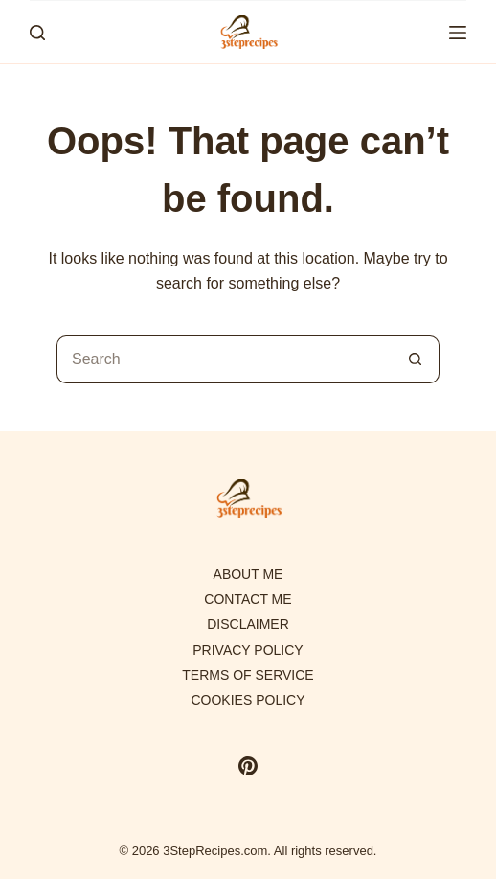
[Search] (37, 32)
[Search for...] (224, 359)
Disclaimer (248, 624)
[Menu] (457, 32)
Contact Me (247, 599)
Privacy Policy (247, 650)
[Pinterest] (248, 765)
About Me (248, 574)
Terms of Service (247, 674)
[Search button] (416, 359)
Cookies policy (247, 699)
